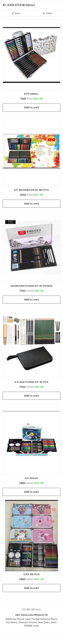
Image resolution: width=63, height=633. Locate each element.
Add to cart (31, 107)
